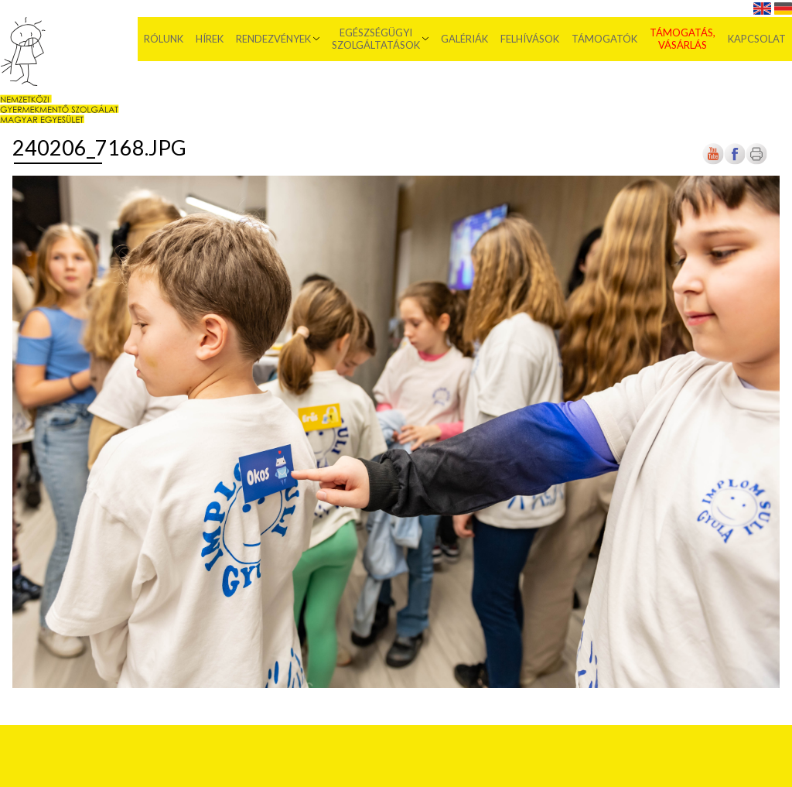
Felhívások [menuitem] (529, 39)
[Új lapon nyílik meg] (735, 161)
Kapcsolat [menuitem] (757, 39)
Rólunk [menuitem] (163, 39)
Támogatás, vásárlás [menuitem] (682, 38)
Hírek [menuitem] (210, 39)
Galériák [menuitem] (464, 39)
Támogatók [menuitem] (604, 39)
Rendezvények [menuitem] (273, 39)
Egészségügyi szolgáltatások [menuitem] (376, 38)
